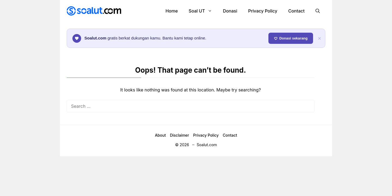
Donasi (230, 11)
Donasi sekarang (291, 38)
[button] (317, 11)
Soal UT (203, 11)
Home (172, 11)
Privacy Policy (262, 11)
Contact (296, 11)
